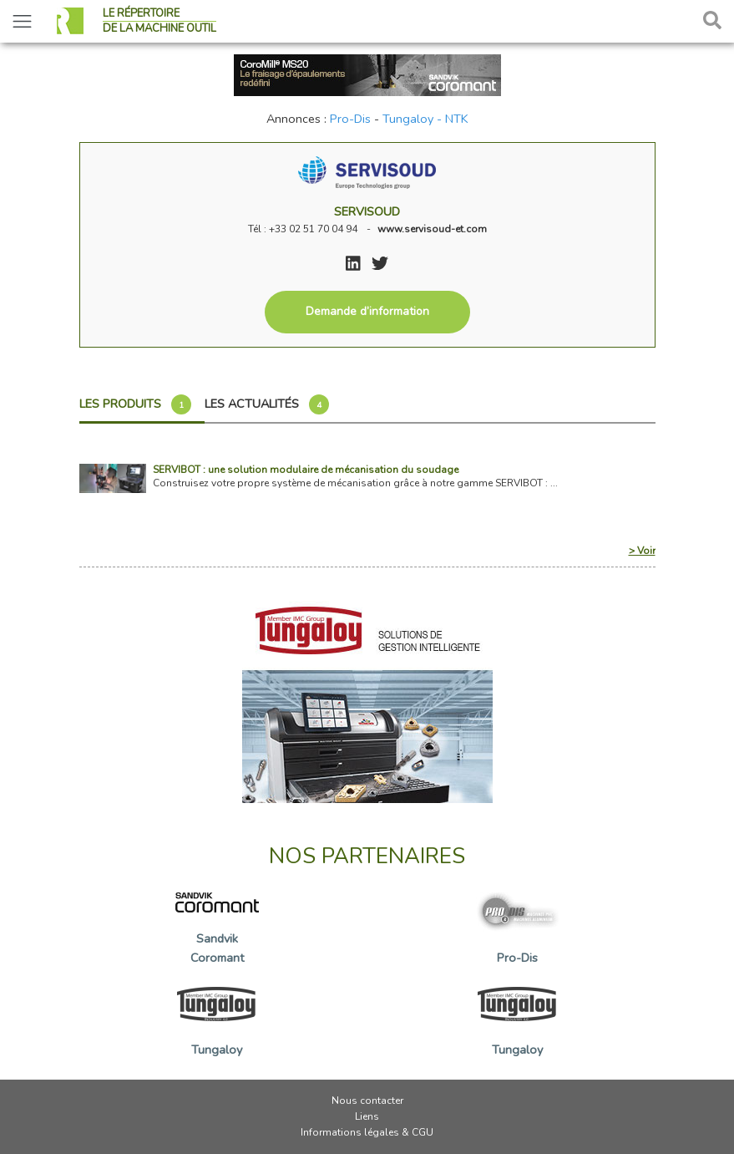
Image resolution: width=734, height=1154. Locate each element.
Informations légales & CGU (367, 1132)
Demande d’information (367, 311)
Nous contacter (367, 1100)
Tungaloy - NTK (425, 118)
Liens (367, 1116)
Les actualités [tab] (267, 404)
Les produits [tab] (135, 404)
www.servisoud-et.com (432, 229)
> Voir (642, 550)
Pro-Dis (350, 118)
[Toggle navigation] (22, 21)
